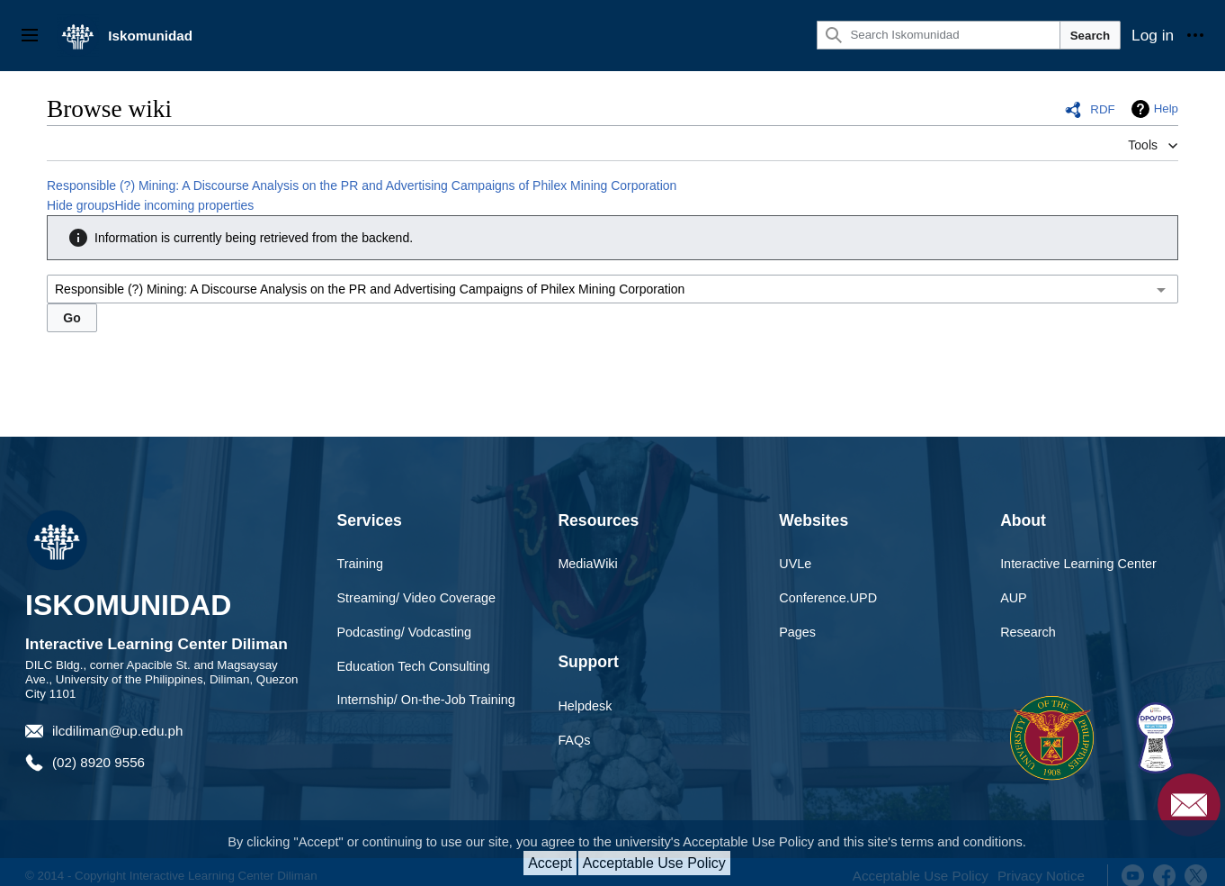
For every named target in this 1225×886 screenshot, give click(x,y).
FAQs (574, 740)
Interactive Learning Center (1078, 563)
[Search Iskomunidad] (938, 35)
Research (1028, 632)
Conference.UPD (828, 598)
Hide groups (81, 205)
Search (1090, 35)
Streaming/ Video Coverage (416, 598)
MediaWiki (587, 563)
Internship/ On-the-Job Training (426, 699)
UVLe (795, 563)
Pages (797, 632)
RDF (1102, 109)
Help (1166, 108)
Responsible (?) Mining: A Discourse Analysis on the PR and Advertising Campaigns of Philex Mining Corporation (361, 185)
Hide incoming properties (185, 205)
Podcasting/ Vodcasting (404, 632)
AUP (1013, 598)
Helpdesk (585, 706)
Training (360, 563)
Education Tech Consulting (413, 666)
